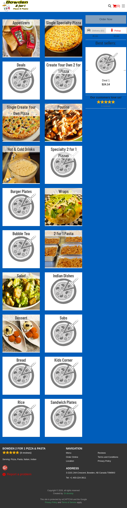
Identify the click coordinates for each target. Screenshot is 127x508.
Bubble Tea (21, 233)
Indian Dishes (63, 275)
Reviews (102, 453)
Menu (68, 453)
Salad (21, 275)
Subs (63, 317)
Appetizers (21, 22)
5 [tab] (113, 91)
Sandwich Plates (64, 402)
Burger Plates (21, 191)
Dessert (21, 317)
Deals (21, 64)
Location (70, 461)
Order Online (72, 457)
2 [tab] (98, 91)
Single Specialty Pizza (63, 22)
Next (124, 70)
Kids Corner (63, 359)
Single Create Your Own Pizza (21, 110)
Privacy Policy (104, 461)
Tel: (76, 477)
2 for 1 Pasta (63, 233)
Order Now (105, 19)
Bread (21, 359)
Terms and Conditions (108, 457)
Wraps (64, 191)
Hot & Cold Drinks (21, 149)
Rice (21, 402)
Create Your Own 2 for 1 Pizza (63, 68)
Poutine (63, 106)
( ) (116, 5)
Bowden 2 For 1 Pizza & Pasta (23, 448)
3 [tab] (103, 91)
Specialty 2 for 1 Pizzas (63, 152)
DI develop (68, 493)
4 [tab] (108, 91)
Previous (87, 70)
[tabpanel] (105, 70)
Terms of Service (69, 502)
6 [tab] (118, 91)
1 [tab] (93, 91)
